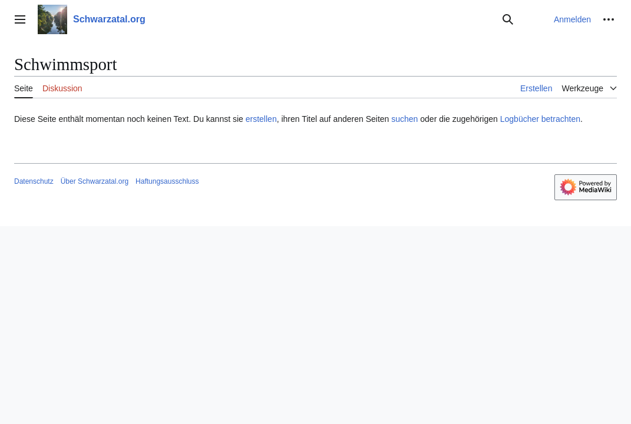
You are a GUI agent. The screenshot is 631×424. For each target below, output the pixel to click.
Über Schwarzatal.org (94, 181)
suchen (404, 119)
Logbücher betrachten (540, 119)
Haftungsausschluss (167, 181)
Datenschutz (34, 181)
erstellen (261, 119)
